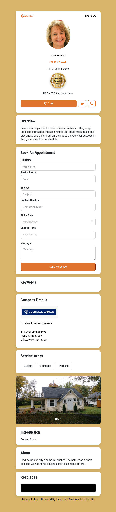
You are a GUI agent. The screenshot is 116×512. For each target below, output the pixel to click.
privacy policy (30, 499)
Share (90, 15)
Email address (28, 172)
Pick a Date (27, 215)
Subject (25, 187)
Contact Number (30, 200)
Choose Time (28, 227)
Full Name (26, 160)
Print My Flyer (58, 487)
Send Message (58, 266)
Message (26, 243)
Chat (48, 103)
